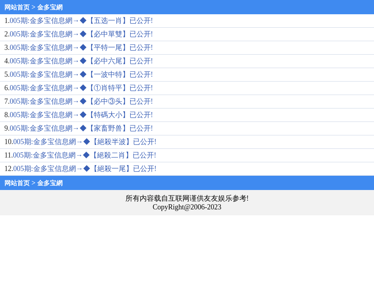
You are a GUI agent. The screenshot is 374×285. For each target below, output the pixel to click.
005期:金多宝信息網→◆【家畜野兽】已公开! (81, 128)
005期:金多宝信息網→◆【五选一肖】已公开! (81, 21)
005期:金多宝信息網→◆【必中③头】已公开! (81, 101)
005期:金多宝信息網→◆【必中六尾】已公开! (81, 61)
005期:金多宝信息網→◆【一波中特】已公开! (81, 74)
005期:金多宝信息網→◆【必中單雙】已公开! (81, 34)
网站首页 (17, 7)
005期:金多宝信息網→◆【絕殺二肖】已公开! (84, 155)
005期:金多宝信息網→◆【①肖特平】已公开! (81, 88)
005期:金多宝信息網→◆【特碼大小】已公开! (81, 115)
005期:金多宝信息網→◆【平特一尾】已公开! (81, 47)
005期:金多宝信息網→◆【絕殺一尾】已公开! (85, 169)
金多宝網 (50, 7)
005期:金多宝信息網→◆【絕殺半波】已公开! (85, 142)
